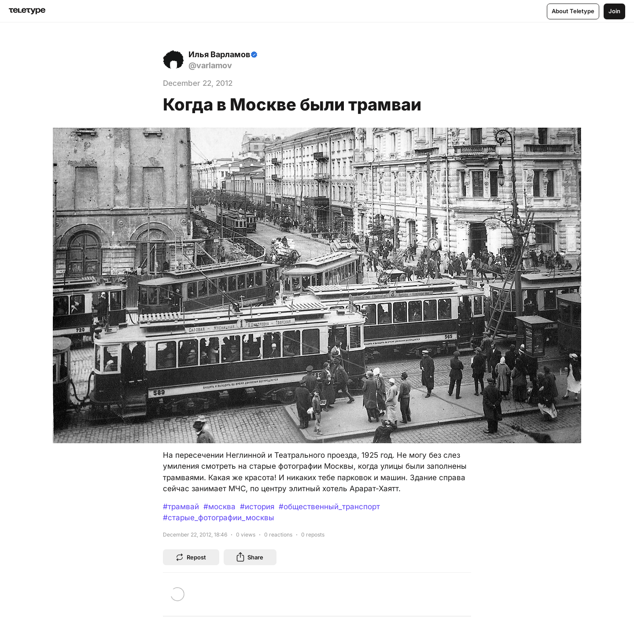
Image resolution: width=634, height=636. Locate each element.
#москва (219, 506)
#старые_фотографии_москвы (218, 517)
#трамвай (181, 506)
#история (257, 506)
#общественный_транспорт (329, 506)
